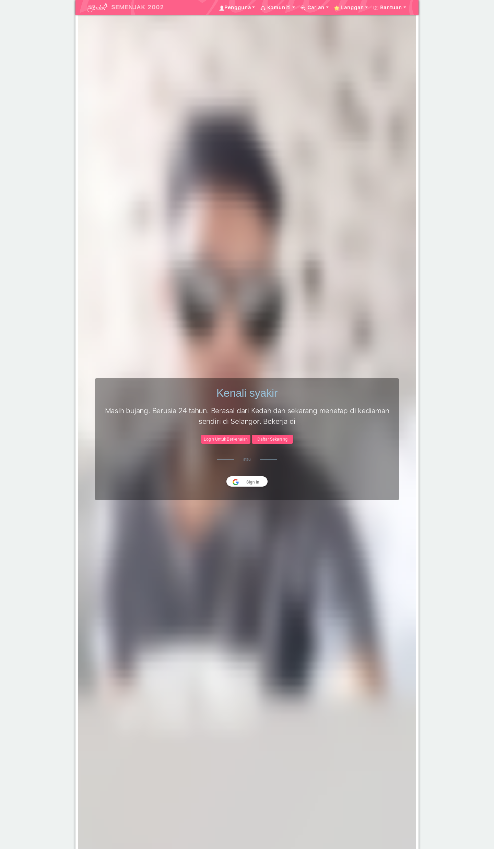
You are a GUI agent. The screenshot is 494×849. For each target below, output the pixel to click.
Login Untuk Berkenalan (226, 439)
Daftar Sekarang (272, 439)
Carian (313, 7)
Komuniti (275, 7)
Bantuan (387, 7)
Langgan (349, 7)
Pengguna (235, 7)
